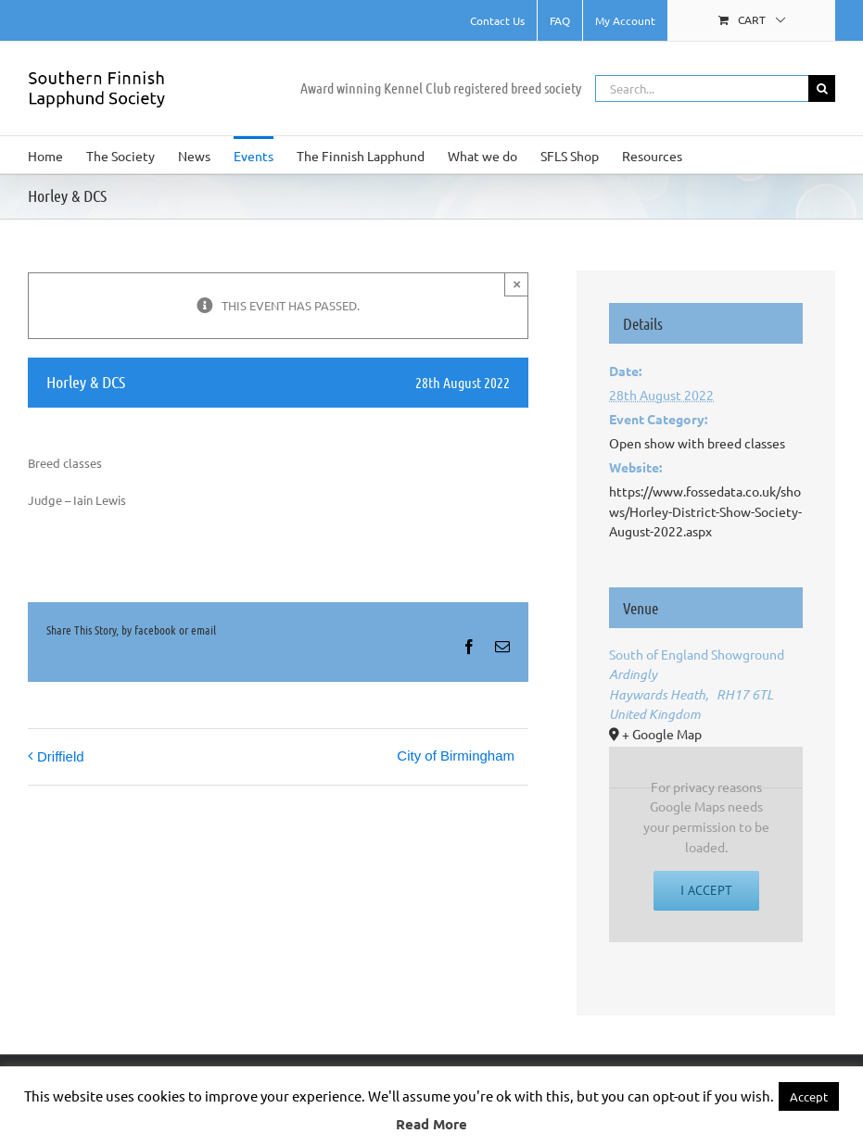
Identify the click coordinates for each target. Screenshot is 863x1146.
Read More (431, 1124)
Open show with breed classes (697, 442)
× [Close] (517, 284)
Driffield (60, 756)
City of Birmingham (455, 755)
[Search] (821, 88)
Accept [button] (809, 1096)
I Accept (706, 890)
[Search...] (701, 88)
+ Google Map (662, 733)
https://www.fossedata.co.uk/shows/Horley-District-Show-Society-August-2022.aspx (705, 511)
